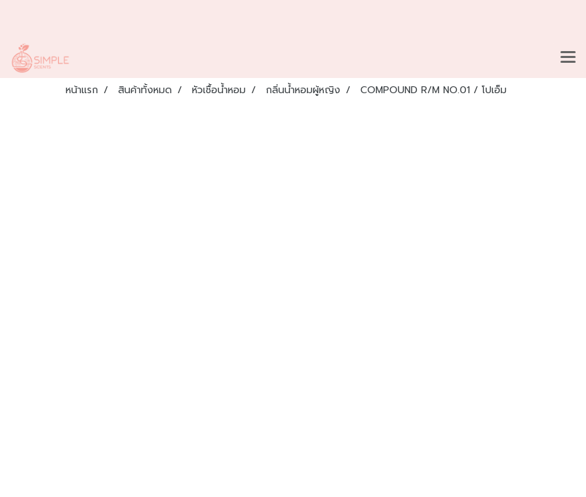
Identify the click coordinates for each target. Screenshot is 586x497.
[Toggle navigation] (568, 58)
